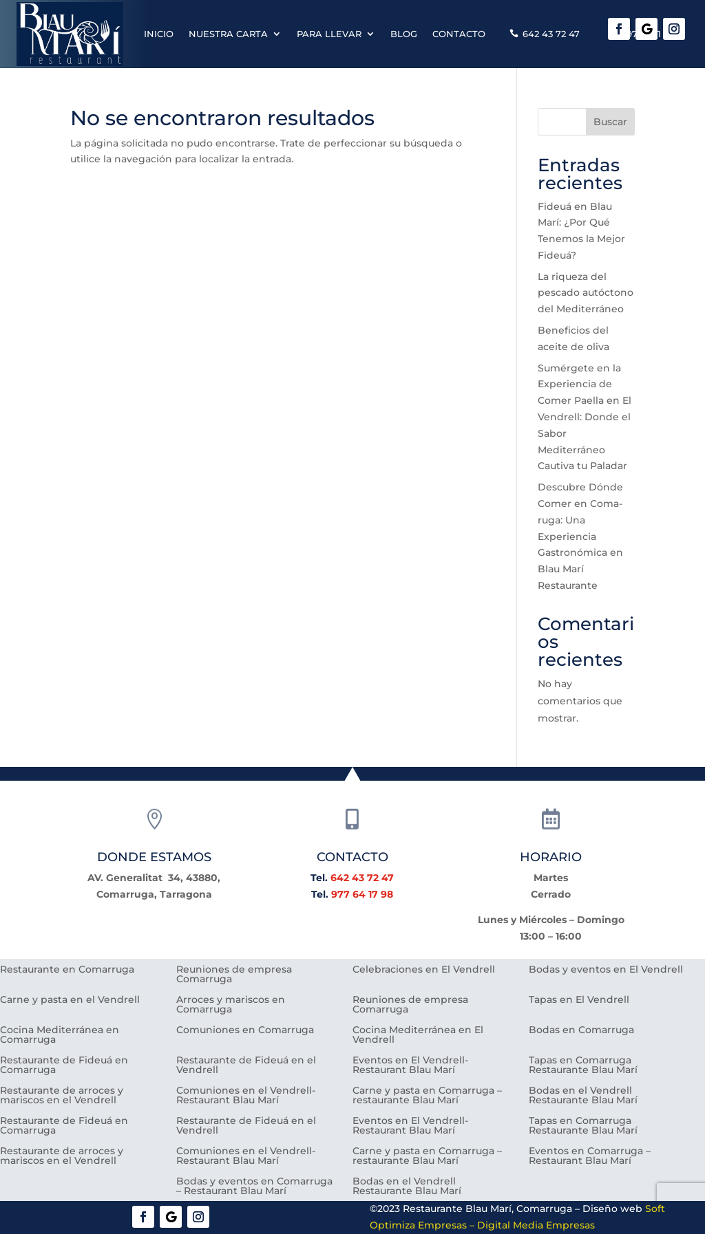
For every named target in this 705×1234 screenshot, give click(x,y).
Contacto (458, 33)
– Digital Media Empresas (531, 1225)
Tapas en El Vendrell (579, 1000)
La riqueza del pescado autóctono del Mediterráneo (585, 293)
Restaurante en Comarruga (67, 969)
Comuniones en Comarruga (245, 1030)
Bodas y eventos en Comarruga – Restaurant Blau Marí (254, 1186)
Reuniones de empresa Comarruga (234, 974)
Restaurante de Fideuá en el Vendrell (246, 1065)
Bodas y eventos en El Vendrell (606, 969)
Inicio (158, 33)
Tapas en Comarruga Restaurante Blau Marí (583, 1065)
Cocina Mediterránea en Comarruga (59, 1035)
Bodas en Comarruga (581, 1030)
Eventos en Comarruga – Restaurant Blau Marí (590, 1156)
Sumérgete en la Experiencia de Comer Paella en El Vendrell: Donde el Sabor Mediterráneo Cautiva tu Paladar (584, 417)
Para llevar (329, 33)
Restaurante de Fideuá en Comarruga (64, 1065)
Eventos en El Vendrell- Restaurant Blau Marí (410, 1065)
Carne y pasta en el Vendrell (70, 1000)
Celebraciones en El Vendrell (423, 969)
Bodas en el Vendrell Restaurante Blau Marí (583, 1095)
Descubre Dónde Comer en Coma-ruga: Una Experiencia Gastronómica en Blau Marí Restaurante (580, 536)
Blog (403, 33)
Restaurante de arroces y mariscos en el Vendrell (61, 1095)
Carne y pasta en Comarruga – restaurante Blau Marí (427, 1095)
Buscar (610, 122)
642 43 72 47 (551, 33)
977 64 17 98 (362, 894)
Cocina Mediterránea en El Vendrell (417, 1035)
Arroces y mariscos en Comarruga (230, 1005)
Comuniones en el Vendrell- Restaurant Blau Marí (245, 1095)
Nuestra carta (228, 33)
